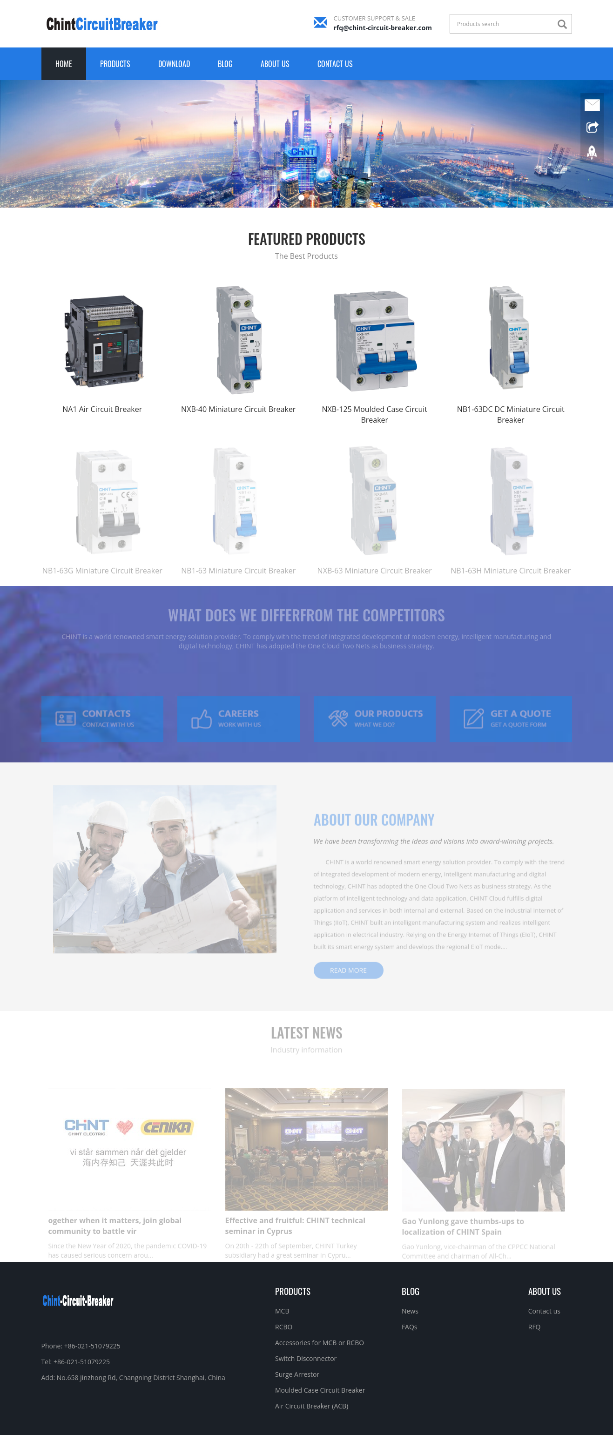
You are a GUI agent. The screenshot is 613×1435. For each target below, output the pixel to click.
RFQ (534, 1326)
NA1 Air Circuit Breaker (102, 409)
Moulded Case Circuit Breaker (320, 1390)
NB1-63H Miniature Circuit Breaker (511, 581)
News (410, 1311)
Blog (225, 63)
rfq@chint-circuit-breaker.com (383, 27)
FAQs (410, 1326)
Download (174, 63)
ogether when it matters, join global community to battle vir (115, 1236)
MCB (282, 1311)
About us (275, 63)
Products (115, 63)
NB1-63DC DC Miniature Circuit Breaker (511, 414)
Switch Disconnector (306, 1358)
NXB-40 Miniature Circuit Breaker (238, 409)
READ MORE (348, 978)
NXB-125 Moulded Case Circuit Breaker (374, 414)
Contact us (335, 63)
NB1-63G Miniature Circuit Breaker (102, 581)
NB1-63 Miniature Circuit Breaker (238, 581)
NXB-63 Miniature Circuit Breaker (374, 581)
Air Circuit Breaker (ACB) (311, 1405)
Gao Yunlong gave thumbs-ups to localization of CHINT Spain (463, 1236)
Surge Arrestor (297, 1374)
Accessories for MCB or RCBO (319, 1342)
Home (63, 63)
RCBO (283, 1326)
